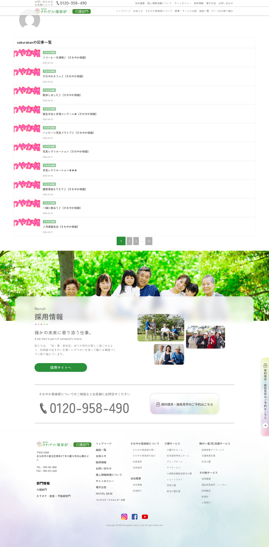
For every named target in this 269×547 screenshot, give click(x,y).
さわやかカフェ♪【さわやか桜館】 (64, 75)
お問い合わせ (225, 3)
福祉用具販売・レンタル (214, 476)
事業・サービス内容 (186, 11)
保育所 (205, 488)
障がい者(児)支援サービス (214, 435)
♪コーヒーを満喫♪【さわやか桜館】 (66, 57)
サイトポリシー (182, 3)
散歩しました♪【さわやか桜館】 (63, 93)
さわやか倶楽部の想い (144, 442)
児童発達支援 (208, 448)
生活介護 (206, 453)
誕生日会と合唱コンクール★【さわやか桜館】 (71, 111)
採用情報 (199, 3)
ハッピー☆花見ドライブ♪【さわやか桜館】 (70, 129)
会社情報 (137, 476)
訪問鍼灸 (206, 482)
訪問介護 (171, 477)
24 (152, 233)
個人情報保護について (159, 3)
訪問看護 (206, 471)
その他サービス (208, 465)
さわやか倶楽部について (158, 11)
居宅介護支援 (173, 483)
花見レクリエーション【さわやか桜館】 (67, 147)
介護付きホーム (175, 442)
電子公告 (211, 3)
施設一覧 (204, 11)
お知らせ (138, 11)
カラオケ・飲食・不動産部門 (53, 488)
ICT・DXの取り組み (222, 11)
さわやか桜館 (49, 52)
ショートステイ (175, 471)
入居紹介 (206, 494)
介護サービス (172, 435)
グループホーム (175, 453)
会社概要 (140, 3)
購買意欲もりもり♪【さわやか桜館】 (66, 183)
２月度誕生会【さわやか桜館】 (62, 219)
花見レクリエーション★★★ (60, 165)
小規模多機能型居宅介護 (179, 465)
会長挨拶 (137, 453)
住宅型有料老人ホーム (178, 448)
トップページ (123, 11)
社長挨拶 (137, 459)
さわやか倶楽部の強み (144, 448)
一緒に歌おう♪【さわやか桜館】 (63, 201)
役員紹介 (137, 482)
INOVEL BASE (104, 485)
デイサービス (173, 459)
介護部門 (41, 482)
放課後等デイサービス (213, 442)
